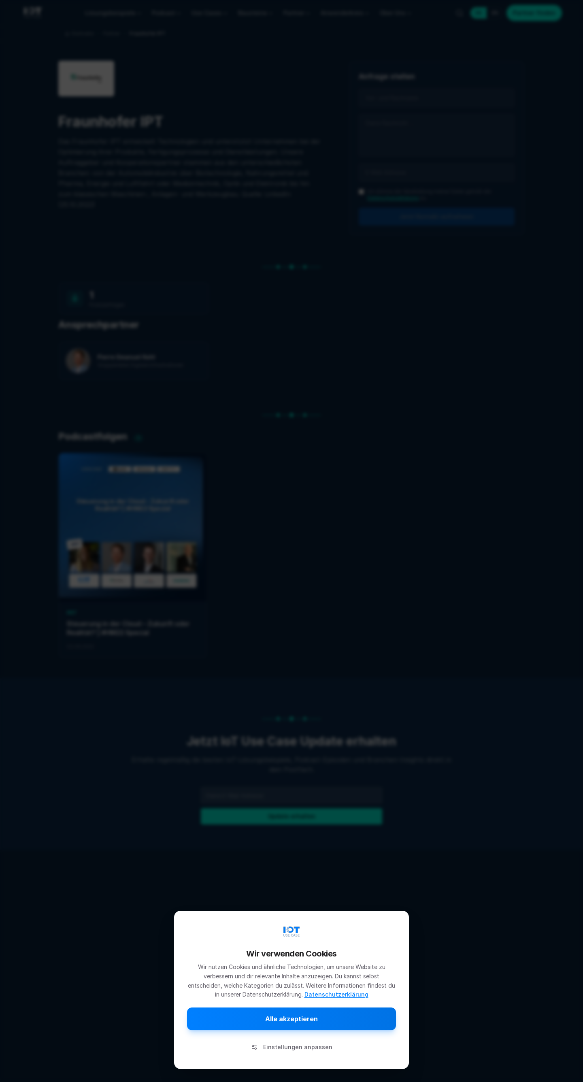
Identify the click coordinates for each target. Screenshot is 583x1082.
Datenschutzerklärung (336, 994)
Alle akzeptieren (291, 1019)
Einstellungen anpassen (291, 1047)
